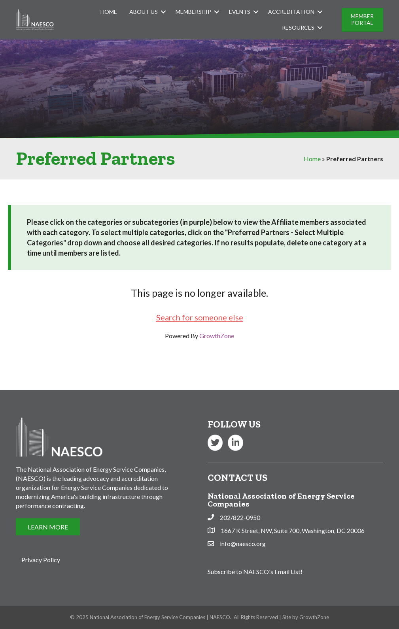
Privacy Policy (40, 559)
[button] (362, 20)
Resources (298, 27)
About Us (143, 11)
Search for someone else (199, 317)
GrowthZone (216, 335)
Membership (193, 11)
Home (108, 11)
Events (239, 11)
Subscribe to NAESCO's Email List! (255, 571)
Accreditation (291, 11)
